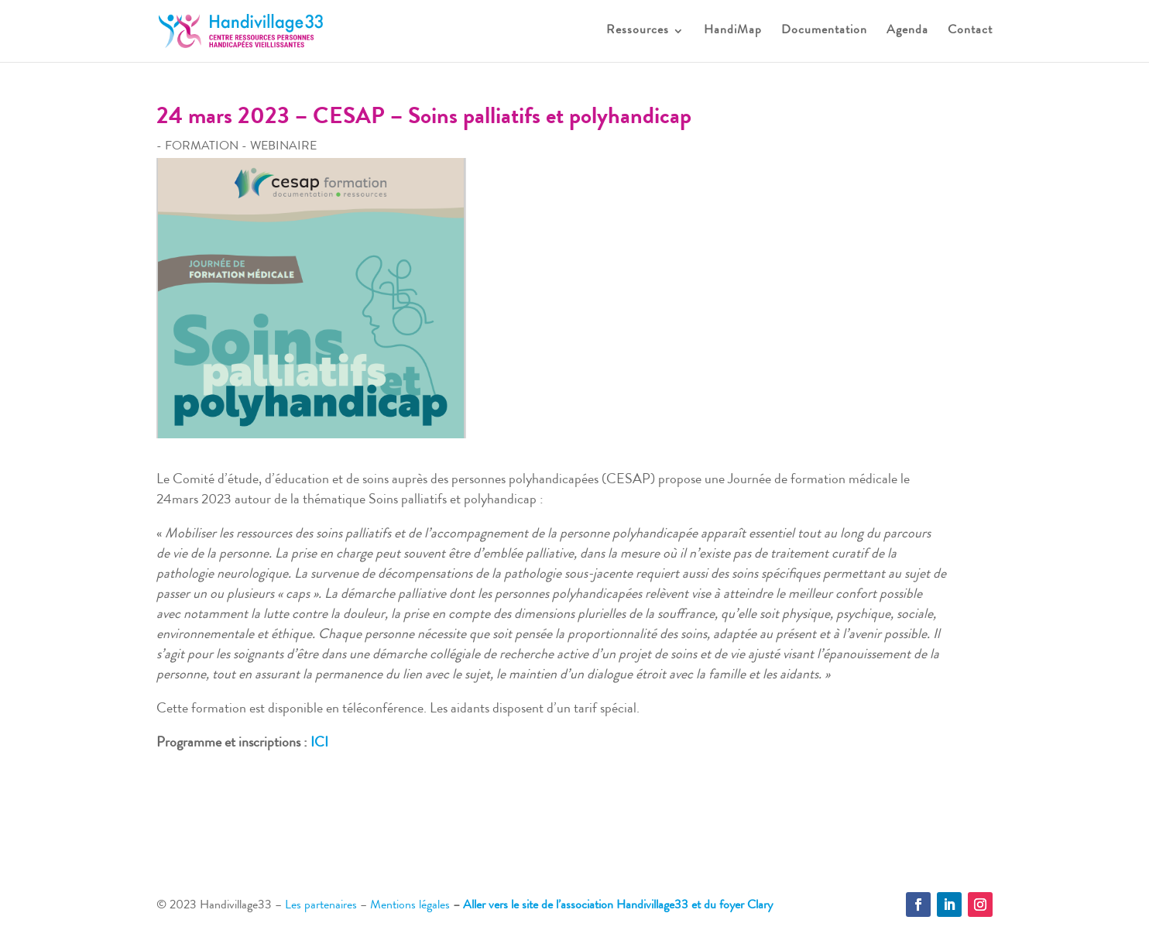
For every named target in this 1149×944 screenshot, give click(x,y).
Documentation (824, 31)
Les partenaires (321, 906)
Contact (970, 31)
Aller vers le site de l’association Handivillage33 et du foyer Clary (618, 906)
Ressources (637, 31)
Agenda (907, 31)
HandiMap (733, 31)
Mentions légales (410, 906)
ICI (319, 743)
